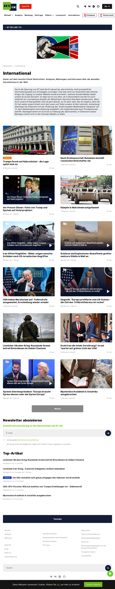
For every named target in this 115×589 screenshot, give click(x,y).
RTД (6, 549)
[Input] (57, 433)
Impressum (85, 530)
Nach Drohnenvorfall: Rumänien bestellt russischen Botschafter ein (82, 159)
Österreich (106, 15)
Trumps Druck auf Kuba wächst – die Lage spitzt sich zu (26, 163)
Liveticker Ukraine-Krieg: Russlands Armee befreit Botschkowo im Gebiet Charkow (26, 347)
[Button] (108, 433)
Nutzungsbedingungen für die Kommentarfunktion (93, 547)
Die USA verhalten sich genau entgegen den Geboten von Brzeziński (46, 477)
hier (58, 584)
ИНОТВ (8, 545)
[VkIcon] (89, 6)
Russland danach (50, 534)
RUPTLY (8, 553)
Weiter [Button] (57, 409)
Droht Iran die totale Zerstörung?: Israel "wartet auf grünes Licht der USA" (82, 347)
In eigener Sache (88, 552)
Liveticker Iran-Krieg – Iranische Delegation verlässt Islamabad (33, 469)
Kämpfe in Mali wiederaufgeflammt (80, 207)
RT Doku (46, 545)
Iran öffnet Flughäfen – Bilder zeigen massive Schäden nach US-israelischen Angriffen (27, 255)
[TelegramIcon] (85, 6)
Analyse (19, 15)
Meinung (29, 15)
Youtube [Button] (57, 519)
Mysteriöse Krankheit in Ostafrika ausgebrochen (79, 393)
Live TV (25, 6)
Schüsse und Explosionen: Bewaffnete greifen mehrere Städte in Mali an (86, 255)
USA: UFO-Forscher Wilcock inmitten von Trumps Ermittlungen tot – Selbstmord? (42, 486)
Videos (49, 15)
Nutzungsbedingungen (90, 538)
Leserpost (61, 15)
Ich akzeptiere (22, 440)
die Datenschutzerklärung (28, 440)
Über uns (85, 542)
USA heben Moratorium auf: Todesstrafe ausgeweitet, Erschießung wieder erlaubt (25, 301)
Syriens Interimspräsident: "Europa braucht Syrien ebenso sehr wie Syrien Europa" (27, 393)
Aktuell (8, 15)
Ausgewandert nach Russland (55, 537)
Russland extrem (49, 541)
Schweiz (89, 15)
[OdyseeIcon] (98, 6)
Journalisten (74, 15)
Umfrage (39, 15)
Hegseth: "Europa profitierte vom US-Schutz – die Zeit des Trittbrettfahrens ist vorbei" (85, 301)
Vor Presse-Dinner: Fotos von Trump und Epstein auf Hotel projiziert (25, 209)
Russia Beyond (11, 557)
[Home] (10, 6)
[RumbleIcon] (94, 6)
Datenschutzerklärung (90, 534)
